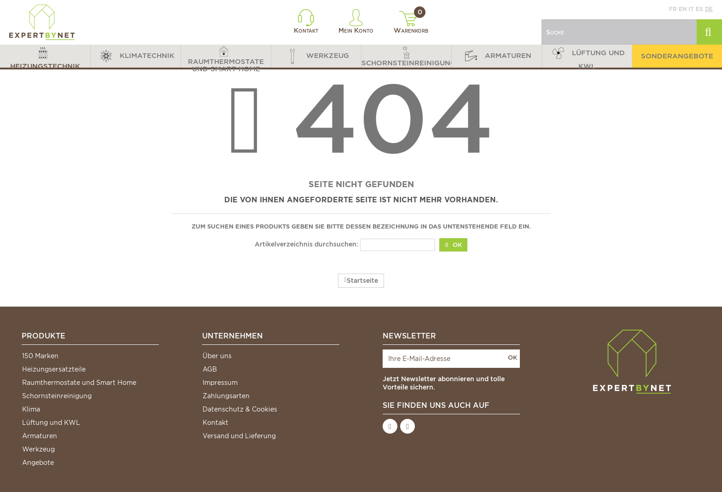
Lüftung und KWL (51, 422)
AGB (210, 369)
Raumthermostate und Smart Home (79, 382)
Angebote (38, 462)
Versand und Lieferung (239, 436)
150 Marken (40, 356)
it (691, 9)
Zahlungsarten (226, 396)
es (699, 9)
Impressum (220, 382)
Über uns (217, 356)
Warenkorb (411, 22)
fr (673, 9)
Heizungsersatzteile (54, 369)
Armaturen (39, 436)
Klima (31, 409)
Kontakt (306, 21)
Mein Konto (355, 21)
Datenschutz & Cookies (240, 409)
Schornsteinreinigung (57, 396)
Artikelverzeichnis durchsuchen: (306, 244)
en (683, 9)
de (709, 9)
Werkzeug (38, 449)
